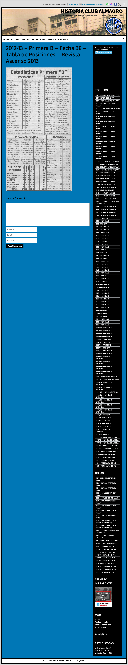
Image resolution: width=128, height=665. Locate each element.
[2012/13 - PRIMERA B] (108, 423)
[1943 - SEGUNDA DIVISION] (108, 196)
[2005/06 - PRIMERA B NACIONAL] (108, 396)
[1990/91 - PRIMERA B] (108, 339)
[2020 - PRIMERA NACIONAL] (108, 451)
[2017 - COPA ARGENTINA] (108, 563)
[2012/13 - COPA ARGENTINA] (108, 552)
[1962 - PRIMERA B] (108, 255)
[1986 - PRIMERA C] (108, 325)
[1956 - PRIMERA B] (108, 238)
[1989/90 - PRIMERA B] (108, 336)
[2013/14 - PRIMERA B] (108, 426)
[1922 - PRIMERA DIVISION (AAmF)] (108, 117)
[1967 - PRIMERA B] (108, 270)
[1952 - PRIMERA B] (108, 226)
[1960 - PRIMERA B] (108, 249)
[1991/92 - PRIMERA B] (108, 342)
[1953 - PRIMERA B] (108, 229)
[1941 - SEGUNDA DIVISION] (108, 190)
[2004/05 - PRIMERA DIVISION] (108, 392)
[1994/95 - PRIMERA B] (108, 350)
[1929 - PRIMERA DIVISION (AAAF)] (108, 152)
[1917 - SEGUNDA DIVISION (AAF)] (108, 95)
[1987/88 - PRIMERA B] (108, 330)
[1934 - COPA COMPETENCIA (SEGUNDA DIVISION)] (108, 521)
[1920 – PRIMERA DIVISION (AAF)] (108, 108)
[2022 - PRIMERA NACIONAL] (108, 457)
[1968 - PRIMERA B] (108, 273)
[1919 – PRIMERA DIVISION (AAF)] (108, 101)
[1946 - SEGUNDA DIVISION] (108, 209)
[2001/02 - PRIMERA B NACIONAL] (108, 379)
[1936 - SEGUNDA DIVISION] (108, 175)
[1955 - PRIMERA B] (108, 235)
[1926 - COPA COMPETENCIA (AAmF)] (108, 511)
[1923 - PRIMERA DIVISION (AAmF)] (108, 122)
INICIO (6, 39)
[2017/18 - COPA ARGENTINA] (108, 566)
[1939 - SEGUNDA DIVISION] (108, 184)
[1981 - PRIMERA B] (108, 310)
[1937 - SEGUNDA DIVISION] (108, 178)
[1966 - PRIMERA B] (108, 267)
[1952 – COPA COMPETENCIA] (108, 543)
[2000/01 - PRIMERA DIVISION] (108, 376)
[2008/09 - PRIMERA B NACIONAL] (108, 411)
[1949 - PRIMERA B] (108, 218)
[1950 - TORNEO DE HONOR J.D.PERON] (108, 536)
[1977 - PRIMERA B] (108, 299)
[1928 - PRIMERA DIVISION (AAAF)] (108, 147)
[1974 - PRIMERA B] (108, 290)
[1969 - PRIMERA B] (108, 275)
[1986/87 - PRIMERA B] (108, 327)
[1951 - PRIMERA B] (108, 224)
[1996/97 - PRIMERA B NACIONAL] (108, 357)
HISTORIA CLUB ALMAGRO (92, 11)
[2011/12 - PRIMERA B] (108, 420)
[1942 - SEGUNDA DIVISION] (108, 193)
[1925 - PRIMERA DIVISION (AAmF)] (108, 132)
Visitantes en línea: (102, 648)
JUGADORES (62, 39)
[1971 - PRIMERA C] (108, 281)
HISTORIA (14, 39)
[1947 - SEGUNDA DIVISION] (108, 212)
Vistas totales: (101, 653)
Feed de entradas (101, 622)
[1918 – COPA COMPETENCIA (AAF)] (108, 484)
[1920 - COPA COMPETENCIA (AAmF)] (108, 494)
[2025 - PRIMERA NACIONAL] (108, 466)
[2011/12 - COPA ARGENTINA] (108, 549)
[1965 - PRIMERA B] (108, 264)
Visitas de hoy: (101, 650)
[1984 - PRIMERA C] (108, 319)
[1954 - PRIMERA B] (108, 232)
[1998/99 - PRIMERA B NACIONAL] (108, 367)
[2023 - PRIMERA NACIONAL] (108, 460)
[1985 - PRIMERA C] (108, 322)
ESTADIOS (51, 39)
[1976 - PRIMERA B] (108, 296)
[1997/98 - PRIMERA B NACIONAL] (108, 362)
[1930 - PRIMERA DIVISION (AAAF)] (108, 157)
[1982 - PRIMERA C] (108, 313)
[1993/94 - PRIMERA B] (108, 348)
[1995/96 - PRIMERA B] (108, 353)
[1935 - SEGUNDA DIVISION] (108, 172)
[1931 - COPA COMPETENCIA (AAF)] (108, 516)
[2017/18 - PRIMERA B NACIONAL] (108, 443)
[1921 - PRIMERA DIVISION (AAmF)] (108, 112)
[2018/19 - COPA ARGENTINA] (108, 569)
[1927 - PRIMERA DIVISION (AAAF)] (108, 142)
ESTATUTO (25, 39)
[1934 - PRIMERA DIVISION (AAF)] (108, 170)
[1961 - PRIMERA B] (108, 252)
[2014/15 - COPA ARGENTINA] (108, 557)
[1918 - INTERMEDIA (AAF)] (108, 98)
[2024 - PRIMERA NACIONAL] (108, 463)
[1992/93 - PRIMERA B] (108, 345)
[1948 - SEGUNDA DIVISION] (108, 215)
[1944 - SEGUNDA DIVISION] (108, 198)
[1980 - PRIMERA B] (108, 307)
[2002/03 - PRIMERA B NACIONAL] (108, 383)
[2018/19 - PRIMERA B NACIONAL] (108, 445)
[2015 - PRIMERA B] (108, 434)
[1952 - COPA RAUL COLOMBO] (108, 540)
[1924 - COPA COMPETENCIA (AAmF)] (108, 502)
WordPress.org (100, 627)
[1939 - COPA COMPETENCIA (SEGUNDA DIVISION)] (108, 526)
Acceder (98, 619)
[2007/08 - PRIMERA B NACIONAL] (108, 406)
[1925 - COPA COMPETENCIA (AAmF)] (108, 506)
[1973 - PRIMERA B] (108, 287)
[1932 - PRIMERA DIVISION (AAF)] (108, 164)
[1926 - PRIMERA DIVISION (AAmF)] (108, 137)
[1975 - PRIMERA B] (108, 293)
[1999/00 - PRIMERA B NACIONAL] (108, 372)
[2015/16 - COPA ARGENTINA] (108, 560)
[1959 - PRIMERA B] (108, 247)
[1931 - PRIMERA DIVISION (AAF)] (108, 161)
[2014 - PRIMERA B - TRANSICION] (108, 430)
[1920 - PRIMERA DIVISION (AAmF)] (108, 104)
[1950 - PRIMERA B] (108, 221)
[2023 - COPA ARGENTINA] (108, 572)
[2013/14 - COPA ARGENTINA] (108, 555)
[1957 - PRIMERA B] (108, 241)
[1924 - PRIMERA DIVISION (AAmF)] (108, 127)
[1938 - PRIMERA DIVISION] (108, 181)
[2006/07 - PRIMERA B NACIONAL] (108, 401)
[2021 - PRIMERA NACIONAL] (108, 454)
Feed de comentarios (103, 624)
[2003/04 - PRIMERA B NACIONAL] (108, 388)
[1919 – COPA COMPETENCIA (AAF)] (108, 489)
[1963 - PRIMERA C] (108, 258)
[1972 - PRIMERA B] (108, 284)
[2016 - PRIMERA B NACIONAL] (108, 437)
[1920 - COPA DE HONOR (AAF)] (108, 498)
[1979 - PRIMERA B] (108, 304)
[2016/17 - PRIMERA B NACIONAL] (108, 440)
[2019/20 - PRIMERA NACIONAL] (108, 448)
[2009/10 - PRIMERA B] (108, 415)
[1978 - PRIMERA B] (108, 301)
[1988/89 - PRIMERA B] (108, 333)
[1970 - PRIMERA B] (108, 278)
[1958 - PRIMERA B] (108, 244)
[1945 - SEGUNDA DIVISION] (108, 206)
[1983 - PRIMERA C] (108, 316)
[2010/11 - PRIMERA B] (108, 417)
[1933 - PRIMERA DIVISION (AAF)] (108, 167)
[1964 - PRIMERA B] (108, 261)
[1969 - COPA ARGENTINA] (108, 546)
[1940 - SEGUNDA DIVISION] (108, 187)
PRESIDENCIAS (38, 39)
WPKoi (82, 661)
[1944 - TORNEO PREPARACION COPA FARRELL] (108, 202)
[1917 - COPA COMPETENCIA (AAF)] (108, 479)
